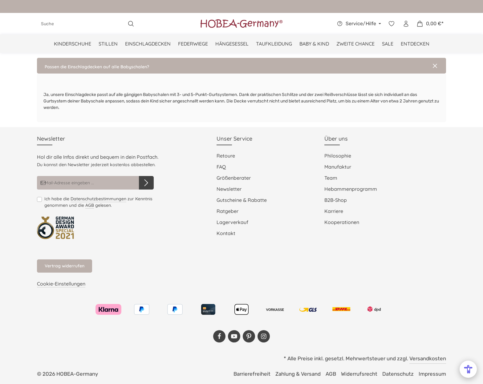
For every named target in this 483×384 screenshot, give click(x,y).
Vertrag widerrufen (64, 266)
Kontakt (226, 233)
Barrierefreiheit (251, 374)
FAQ (221, 167)
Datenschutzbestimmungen (98, 199)
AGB (89, 205)
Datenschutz (398, 374)
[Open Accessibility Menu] (468, 369)
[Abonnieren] (146, 183)
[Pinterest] (249, 336)
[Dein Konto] (405, 23)
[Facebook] (219, 336)
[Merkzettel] (391, 23)
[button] (241, 66)
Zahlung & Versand (298, 374)
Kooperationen (341, 222)
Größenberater (234, 178)
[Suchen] (131, 23)
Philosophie (337, 156)
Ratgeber (227, 211)
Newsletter (229, 189)
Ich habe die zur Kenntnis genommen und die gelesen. (98, 202)
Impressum (432, 374)
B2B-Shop (335, 200)
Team (330, 178)
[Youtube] (234, 336)
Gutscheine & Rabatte (242, 200)
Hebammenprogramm (350, 189)
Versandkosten (427, 358)
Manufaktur (337, 167)
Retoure (226, 156)
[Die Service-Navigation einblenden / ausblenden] (358, 24)
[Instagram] (264, 336)
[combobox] (80, 23)
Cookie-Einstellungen (61, 284)
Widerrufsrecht (359, 374)
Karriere (333, 211)
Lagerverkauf (232, 222)
